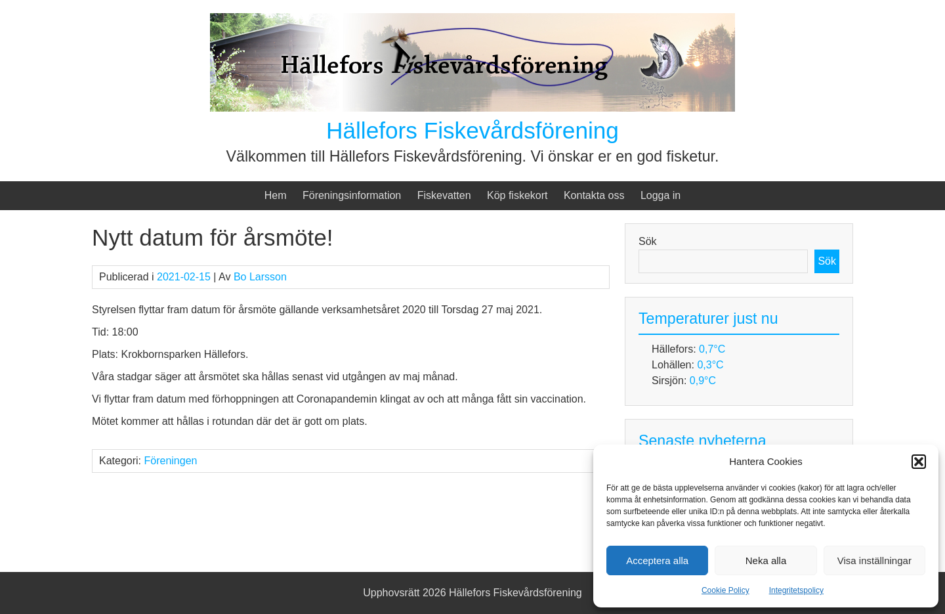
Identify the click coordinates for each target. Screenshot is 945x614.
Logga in (660, 195)
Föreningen (170, 460)
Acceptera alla (657, 560)
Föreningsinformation (352, 195)
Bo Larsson (260, 276)
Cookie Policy (725, 590)
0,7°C (712, 349)
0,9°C (703, 380)
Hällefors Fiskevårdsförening (472, 130)
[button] (918, 461)
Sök (648, 241)
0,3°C (710, 364)
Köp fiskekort (517, 195)
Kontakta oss (594, 195)
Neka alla (766, 560)
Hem (275, 195)
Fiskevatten (444, 195)
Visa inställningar (874, 560)
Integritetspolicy (796, 590)
